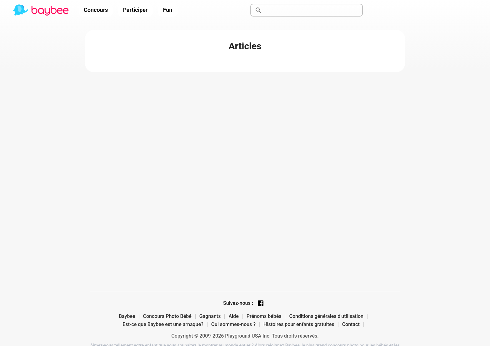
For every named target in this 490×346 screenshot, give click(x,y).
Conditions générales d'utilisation (326, 316)
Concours (96, 10)
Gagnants (210, 316)
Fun (167, 10)
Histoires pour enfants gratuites (298, 324)
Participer (135, 10)
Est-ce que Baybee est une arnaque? (162, 324)
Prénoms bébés (264, 316)
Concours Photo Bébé (167, 316)
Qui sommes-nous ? (233, 324)
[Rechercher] (314, 10)
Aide (233, 316)
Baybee (127, 316)
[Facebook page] (260, 303)
